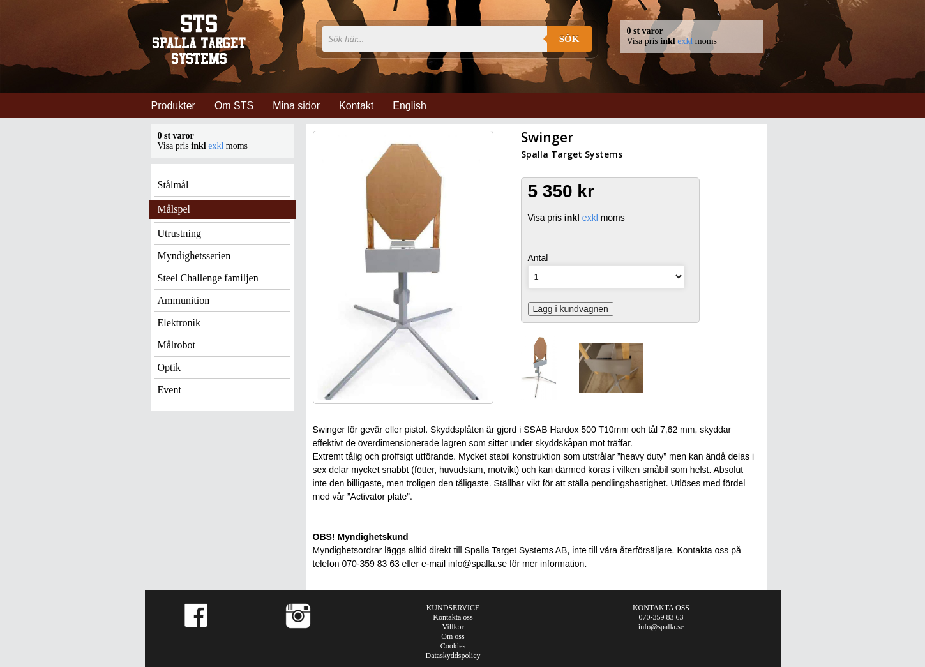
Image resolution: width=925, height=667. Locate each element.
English (409, 105)
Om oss (452, 636)
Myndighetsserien (194, 255)
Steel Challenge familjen (208, 278)
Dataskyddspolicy (453, 655)
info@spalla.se (661, 626)
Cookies (452, 645)
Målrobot (177, 345)
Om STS (233, 105)
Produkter (173, 105)
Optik (169, 367)
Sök (569, 39)
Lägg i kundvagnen (570, 309)
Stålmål (173, 184)
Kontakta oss (452, 617)
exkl (685, 41)
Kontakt (356, 105)
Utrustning (179, 233)
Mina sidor (296, 105)
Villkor (453, 626)
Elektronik (179, 322)
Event (169, 389)
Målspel (174, 209)
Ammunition (184, 300)
